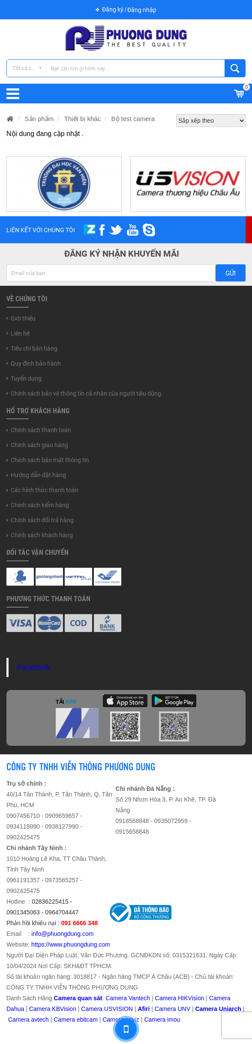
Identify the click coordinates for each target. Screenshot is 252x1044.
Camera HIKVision (179, 998)
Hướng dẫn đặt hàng (38, 475)
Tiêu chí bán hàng (34, 348)
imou (173, 1019)
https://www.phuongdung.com (70, 944)
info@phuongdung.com (62, 933)
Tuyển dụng (26, 378)
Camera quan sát (78, 998)
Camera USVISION (107, 1008)
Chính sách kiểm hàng (40, 505)
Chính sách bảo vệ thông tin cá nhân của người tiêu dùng (86, 393)
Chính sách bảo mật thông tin (50, 460)
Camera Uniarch (218, 1008)
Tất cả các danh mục (29, 68)
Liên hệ (20, 333)
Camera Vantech (127, 998)
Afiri (144, 1008)
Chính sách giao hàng (39, 445)
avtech (40, 1019)
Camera (19, 1019)
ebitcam (87, 1019)
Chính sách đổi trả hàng (42, 520)
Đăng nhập (141, 9)
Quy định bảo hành (36, 363)
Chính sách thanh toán (41, 430)
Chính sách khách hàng (42, 535)
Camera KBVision (52, 1008)
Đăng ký (112, 9)
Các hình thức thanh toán (44, 490)
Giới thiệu (23, 318)
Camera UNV (172, 1008)
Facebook (33, 667)
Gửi (230, 273)
